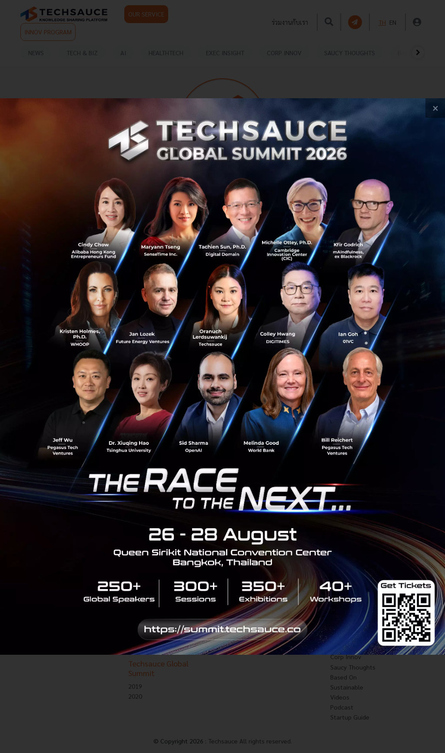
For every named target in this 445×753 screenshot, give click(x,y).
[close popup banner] (435, 108)
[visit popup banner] (222, 376)
